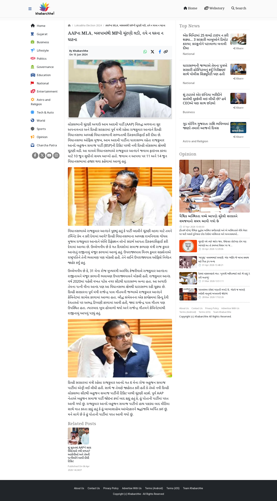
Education (41, 75)
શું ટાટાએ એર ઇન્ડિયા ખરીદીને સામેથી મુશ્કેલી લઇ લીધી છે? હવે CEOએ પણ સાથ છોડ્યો (204, 99)
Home (190, 8)
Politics (38, 59)
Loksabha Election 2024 (88, 25)
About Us (184, 308)
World (38, 121)
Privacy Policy (212, 308)
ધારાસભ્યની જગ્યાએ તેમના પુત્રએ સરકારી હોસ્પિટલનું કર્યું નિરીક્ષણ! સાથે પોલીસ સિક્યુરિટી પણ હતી (205, 70)
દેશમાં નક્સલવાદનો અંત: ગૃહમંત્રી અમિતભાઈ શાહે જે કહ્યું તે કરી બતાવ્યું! (224, 275)
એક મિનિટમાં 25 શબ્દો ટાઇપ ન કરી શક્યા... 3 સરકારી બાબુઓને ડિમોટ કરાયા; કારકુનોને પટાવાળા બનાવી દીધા (205, 42)
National (40, 83)
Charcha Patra (44, 145)
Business (40, 42)
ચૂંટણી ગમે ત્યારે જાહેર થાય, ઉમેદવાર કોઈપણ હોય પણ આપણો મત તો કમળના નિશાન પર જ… (222, 243)
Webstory (214, 8)
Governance (42, 67)
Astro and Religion (40, 102)
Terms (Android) (187, 312)
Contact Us (197, 308)
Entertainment (44, 92)
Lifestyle (40, 51)
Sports (38, 129)
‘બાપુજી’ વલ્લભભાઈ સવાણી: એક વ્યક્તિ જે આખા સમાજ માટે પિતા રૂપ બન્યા (223, 259)
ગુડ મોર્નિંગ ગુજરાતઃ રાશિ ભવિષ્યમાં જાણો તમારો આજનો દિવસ (206, 126)
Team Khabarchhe (222, 312)
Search (238, 8)
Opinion (39, 137)
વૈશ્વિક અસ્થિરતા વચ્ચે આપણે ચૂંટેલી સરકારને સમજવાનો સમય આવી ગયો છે (208, 219)
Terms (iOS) (204, 312)
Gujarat (39, 34)
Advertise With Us (230, 308)
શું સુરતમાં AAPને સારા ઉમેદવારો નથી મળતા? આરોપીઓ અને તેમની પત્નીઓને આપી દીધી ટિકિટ (79, 454)
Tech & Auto (42, 113)
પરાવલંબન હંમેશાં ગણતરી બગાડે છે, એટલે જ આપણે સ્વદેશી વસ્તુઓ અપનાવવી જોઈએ (221, 292)
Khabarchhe (80, 51)
